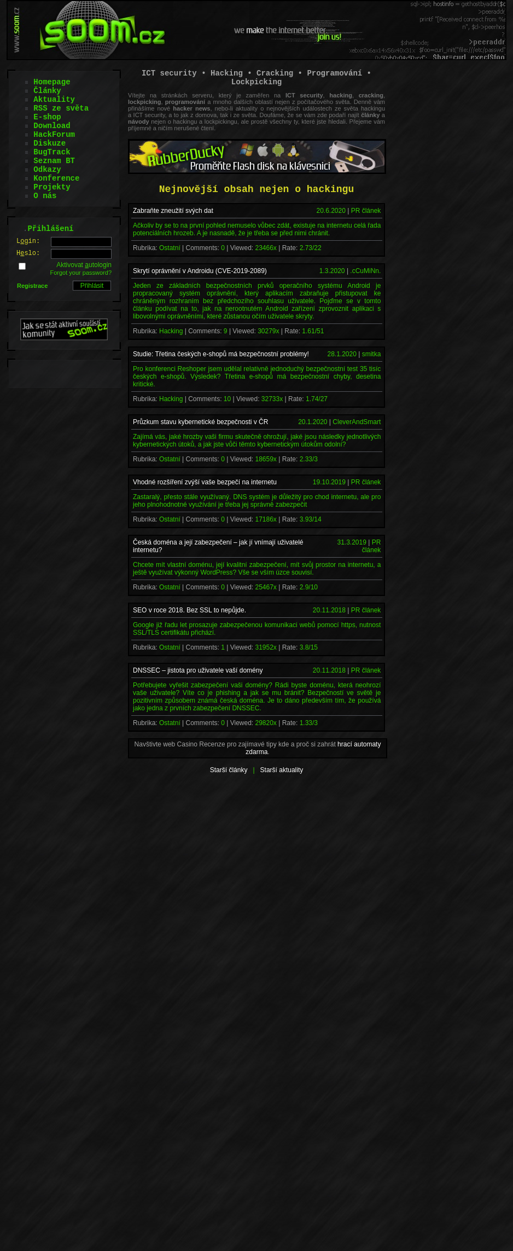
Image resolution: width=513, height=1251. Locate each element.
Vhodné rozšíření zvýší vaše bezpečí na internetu (205, 482)
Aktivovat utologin (84, 265)
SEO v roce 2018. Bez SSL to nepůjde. (189, 610)
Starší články (229, 770)
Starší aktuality (282, 770)
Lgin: (28, 241)
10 (227, 399)
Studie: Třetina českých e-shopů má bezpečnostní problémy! (221, 354)
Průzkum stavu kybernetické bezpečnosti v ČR (200, 422)
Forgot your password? (81, 272)
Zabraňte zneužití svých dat (173, 211)
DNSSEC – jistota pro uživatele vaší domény (198, 670)
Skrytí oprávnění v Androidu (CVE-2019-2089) (200, 271)
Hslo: (28, 253)
